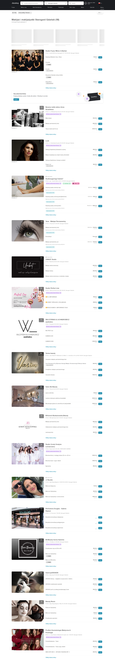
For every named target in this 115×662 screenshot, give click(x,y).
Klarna (76, 183)
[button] (32, 3)
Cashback (66, 183)
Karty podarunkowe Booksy (53, 114)
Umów (100, 57)
